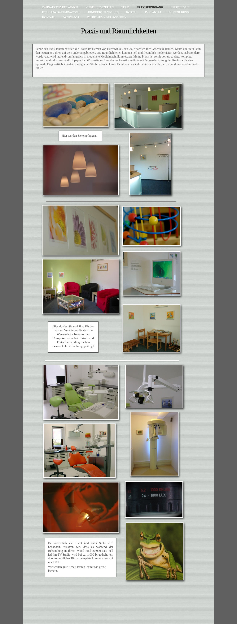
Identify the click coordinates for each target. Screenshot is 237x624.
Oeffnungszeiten (100, 7)
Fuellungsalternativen (61, 12)
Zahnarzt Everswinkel (61, 7)
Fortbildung (179, 12)
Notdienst (71, 17)
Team (125, 7)
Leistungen (179, 7)
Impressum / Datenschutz (106, 17)
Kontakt (49, 17)
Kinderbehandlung (103, 12)
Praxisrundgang (150, 7)
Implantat (153, 12)
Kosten (132, 12)
